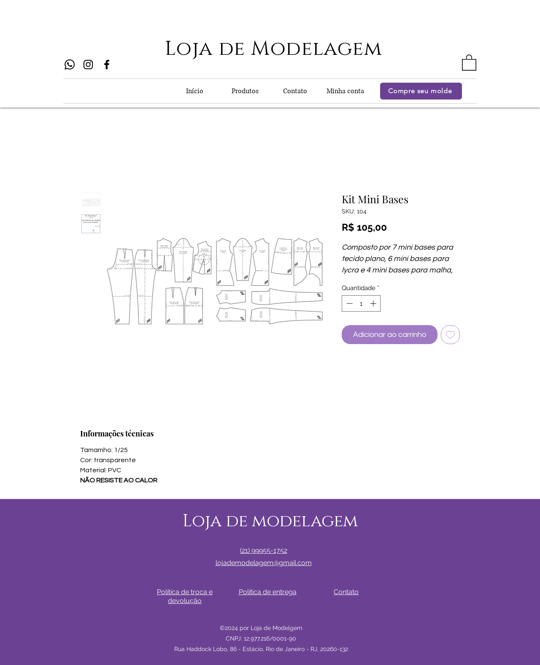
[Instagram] (88, 64)
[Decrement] (348, 303)
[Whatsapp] (69, 64)
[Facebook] (106, 64)
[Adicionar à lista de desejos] (450, 334)
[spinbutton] (361, 303)
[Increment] (374, 303)
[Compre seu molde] (421, 91)
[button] (469, 62)
